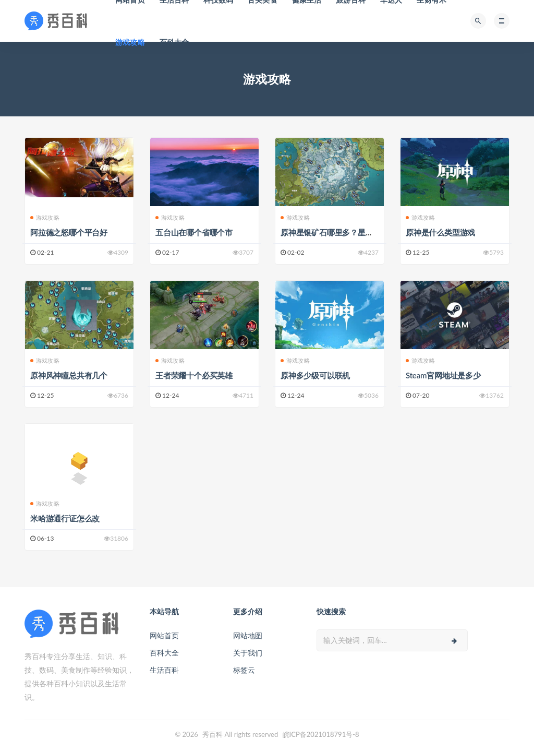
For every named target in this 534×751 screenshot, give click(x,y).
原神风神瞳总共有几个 (68, 375)
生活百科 (164, 669)
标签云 (244, 669)
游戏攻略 (130, 42)
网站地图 (247, 635)
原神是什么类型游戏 (440, 232)
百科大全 (174, 42)
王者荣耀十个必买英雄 (194, 375)
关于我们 (247, 652)
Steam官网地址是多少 (443, 375)
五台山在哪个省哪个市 (194, 232)
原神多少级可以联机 (315, 375)
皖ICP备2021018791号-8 (321, 734)
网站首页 (164, 635)
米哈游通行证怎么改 (65, 518)
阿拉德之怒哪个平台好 (68, 232)
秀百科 (212, 734)
